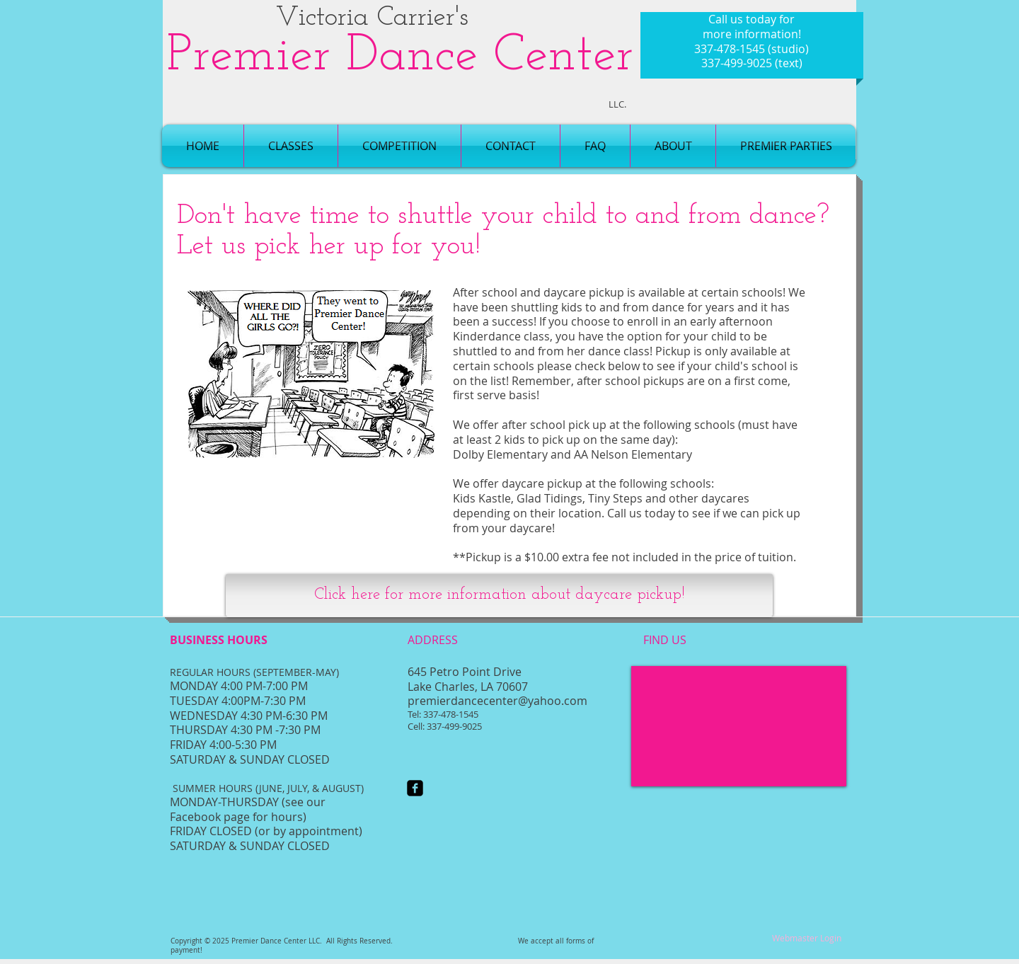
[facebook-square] (415, 788)
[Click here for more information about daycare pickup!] (499, 595)
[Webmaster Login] (806, 938)
